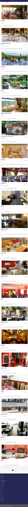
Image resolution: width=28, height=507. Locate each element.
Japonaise (2, 208)
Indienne (2, 231)
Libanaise (2, 324)
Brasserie (6, 416)
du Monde (6, 301)
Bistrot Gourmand (3, 370)
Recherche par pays (3, 504)
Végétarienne (2, 347)
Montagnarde (6, 185)
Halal (5, 231)
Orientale (2, 393)
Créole (2, 255)
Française (2, 185)
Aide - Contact (2, 499)
